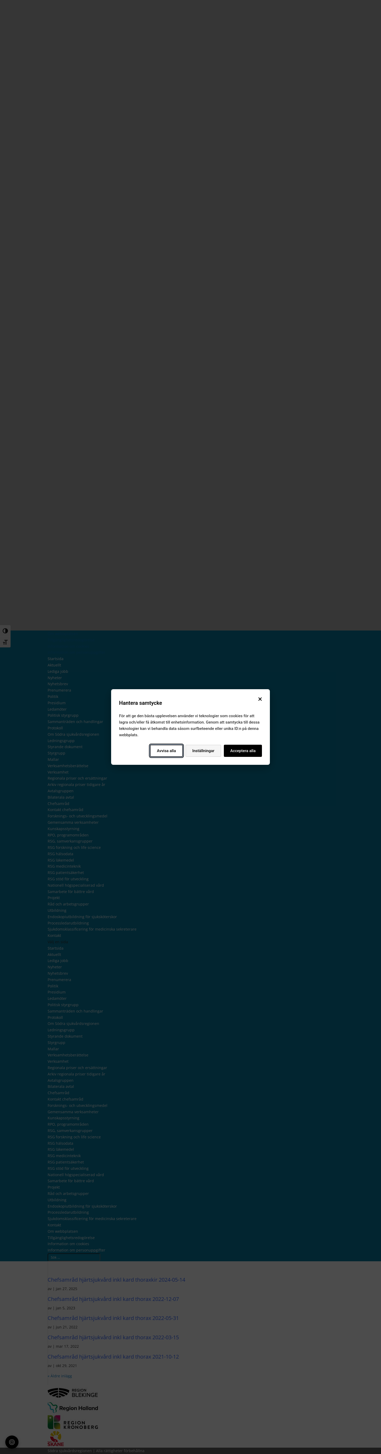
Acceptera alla (243, 750)
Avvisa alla (166, 750)
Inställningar (203, 750)
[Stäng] (260, 699)
